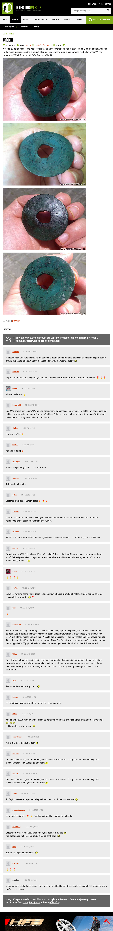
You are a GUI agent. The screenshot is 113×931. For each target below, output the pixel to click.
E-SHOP (79, 20)
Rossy (14, 571)
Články (26, 20)
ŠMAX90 (15, 352)
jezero (14, 714)
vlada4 (15, 428)
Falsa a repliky (8, 27)
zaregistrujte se (31, 340)
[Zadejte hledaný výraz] (91, 11)
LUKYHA (28, 45)
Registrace (106, 4)
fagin (14, 608)
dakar (14, 495)
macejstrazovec (18, 810)
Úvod (5, 20)
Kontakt (67, 20)
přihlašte (54, 340)
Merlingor (16, 461)
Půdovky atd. (24, 27)
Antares (15, 478)
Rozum (15, 697)
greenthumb (17, 737)
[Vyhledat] (108, 11)
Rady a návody (41, 20)
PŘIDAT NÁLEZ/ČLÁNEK (99, 20)
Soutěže (55, 20)
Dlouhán (15, 531)
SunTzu (15, 548)
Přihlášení (92, 4)
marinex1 (16, 863)
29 (66, 45)
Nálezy (15, 20)
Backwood (16, 827)
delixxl (14, 388)
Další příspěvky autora (43, 45)
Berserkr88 (16, 405)
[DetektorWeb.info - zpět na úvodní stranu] (23, 8)
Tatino (14, 654)
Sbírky (36, 27)
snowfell (15, 372)
